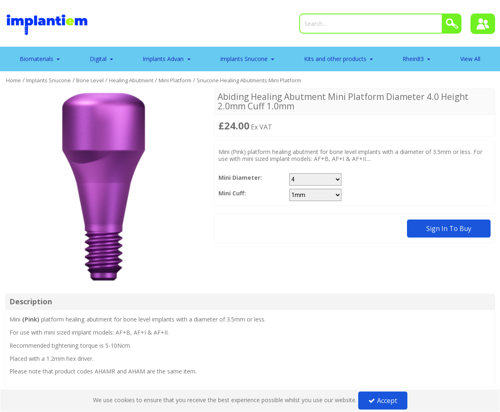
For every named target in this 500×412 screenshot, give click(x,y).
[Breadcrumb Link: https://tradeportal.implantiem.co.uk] (13, 80)
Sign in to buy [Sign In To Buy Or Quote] (448, 228)
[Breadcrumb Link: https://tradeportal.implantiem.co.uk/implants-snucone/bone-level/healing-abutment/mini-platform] (175, 80)
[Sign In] (482, 24)
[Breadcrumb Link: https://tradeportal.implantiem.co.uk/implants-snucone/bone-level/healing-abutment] (131, 80)
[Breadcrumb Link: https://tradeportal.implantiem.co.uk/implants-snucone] (48, 80)
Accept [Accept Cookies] (382, 400)
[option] (103, 187)
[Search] (371, 24)
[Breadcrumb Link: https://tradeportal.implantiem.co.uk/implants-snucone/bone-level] (90, 80)
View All (470, 59)
